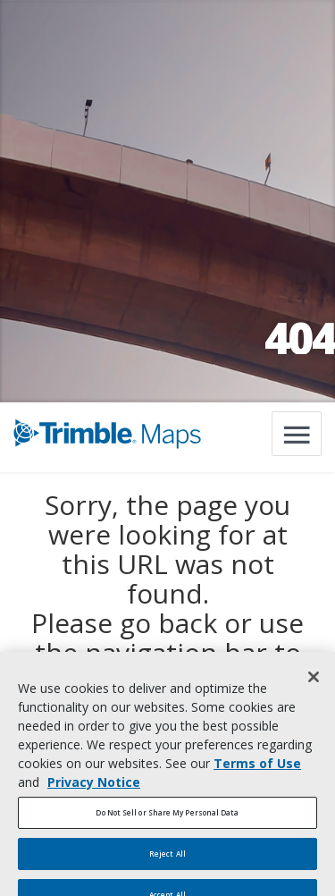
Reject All (167, 862)
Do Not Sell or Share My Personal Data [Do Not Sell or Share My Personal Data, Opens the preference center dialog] (167, 821)
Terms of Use (257, 772)
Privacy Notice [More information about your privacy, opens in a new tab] (93, 790)
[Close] (313, 686)
